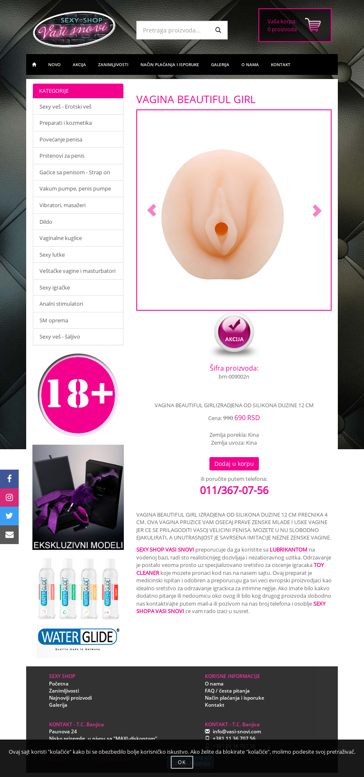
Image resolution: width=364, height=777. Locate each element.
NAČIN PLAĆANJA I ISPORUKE (169, 64)
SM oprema (53, 320)
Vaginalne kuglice (60, 238)
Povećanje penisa (60, 139)
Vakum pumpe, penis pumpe (75, 188)
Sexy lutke (52, 254)
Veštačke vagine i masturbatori (77, 271)
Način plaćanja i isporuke (234, 697)
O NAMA (250, 64)
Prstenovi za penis (61, 155)
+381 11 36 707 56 (234, 738)
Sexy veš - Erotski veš (65, 106)
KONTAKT (280, 64)
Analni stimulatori (61, 303)
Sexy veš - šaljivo (59, 336)
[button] (151, 210)
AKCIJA (79, 64)
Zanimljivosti (64, 690)
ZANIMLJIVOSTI (113, 64)
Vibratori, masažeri (62, 205)
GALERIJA (220, 64)
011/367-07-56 (234, 490)
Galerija (58, 704)
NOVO (54, 64)
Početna (59, 683)
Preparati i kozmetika (65, 122)
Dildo (45, 221)
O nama (214, 683)
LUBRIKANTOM (288, 549)
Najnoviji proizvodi (70, 697)
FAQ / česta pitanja (227, 690)
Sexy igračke (54, 287)
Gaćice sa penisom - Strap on (74, 172)
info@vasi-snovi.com (237, 731)
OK (182, 762)
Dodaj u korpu (234, 464)
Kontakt (214, 704)
